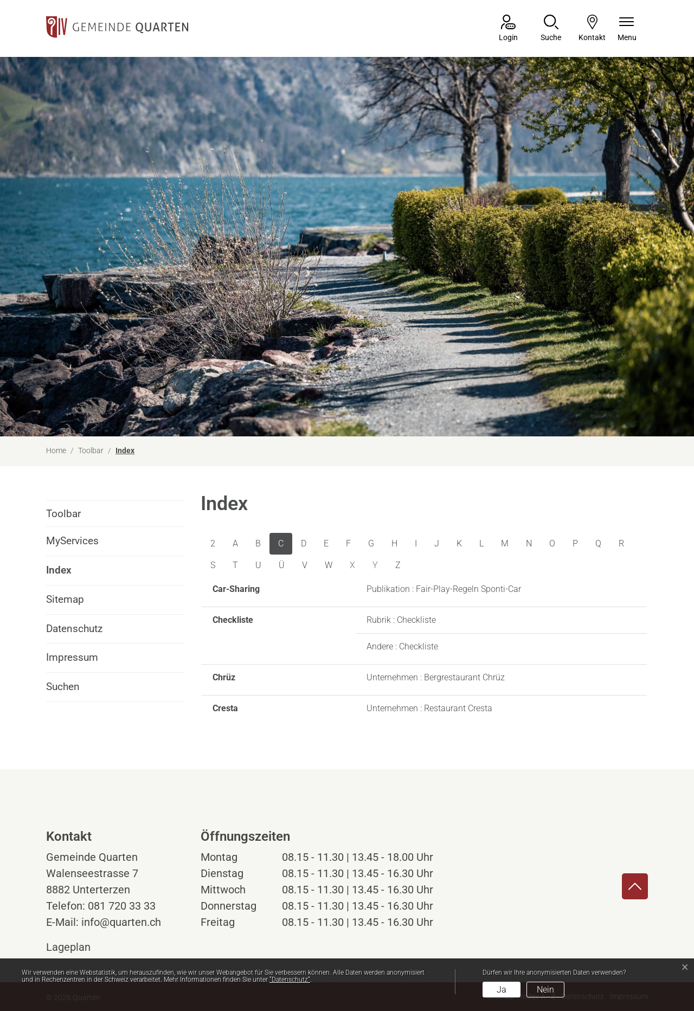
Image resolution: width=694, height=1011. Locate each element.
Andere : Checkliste (402, 646)
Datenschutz (74, 628)
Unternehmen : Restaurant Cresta (429, 708)
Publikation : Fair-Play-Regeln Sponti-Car (444, 589)
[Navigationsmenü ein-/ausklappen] (627, 29)
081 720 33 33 (122, 905)
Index (76, 574)
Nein (545, 989)
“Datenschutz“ (289, 979)
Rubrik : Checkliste (401, 620)
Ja (501, 989)
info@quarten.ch (121, 922)
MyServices (72, 541)
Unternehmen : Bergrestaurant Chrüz (436, 677)
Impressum (72, 657)
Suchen (63, 686)
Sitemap (65, 599)
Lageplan (78, 947)
